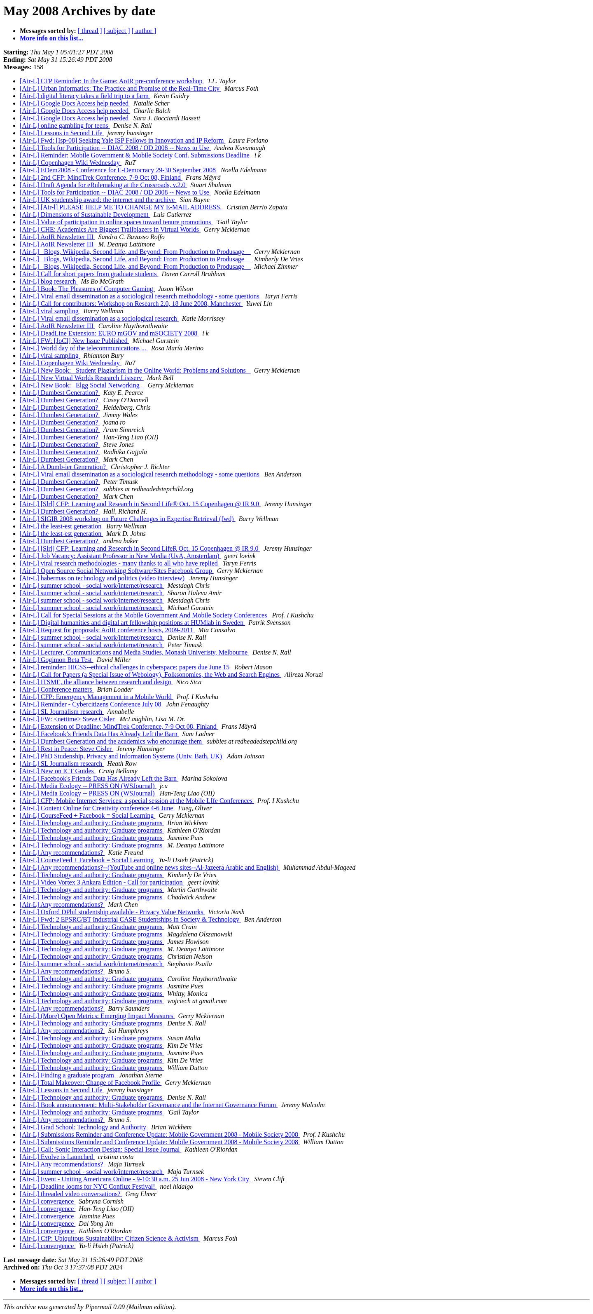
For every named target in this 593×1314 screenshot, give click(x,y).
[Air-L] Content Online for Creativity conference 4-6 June (97, 808)
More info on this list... (51, 38)
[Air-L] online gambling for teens (65, 125)
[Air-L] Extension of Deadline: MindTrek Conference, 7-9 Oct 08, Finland (119, 726)
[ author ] (144, 30)
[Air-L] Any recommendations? (62, 852)
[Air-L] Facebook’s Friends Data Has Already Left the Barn (99, 733)
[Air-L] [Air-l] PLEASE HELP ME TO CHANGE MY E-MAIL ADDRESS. (121, 207)
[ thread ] (90, 30)
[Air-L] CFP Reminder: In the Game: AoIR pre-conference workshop (112, 80)
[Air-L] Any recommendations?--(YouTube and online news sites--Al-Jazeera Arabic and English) (150, 867)
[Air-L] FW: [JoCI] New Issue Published (74, 340)
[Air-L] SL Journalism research (62, 711)
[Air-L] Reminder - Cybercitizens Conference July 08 (91, 704)
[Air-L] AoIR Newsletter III (57, 236)
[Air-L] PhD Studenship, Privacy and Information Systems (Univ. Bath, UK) (122, 756)
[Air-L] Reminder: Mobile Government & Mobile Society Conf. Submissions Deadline (135, 155)
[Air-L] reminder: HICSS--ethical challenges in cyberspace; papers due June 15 (125, 667)
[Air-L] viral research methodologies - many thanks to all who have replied (119, 563)
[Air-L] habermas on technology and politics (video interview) (103, 578)
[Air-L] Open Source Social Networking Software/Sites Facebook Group (117, 570)
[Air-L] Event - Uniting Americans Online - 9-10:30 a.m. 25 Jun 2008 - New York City (135, 1179)
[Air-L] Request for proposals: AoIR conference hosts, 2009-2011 (107, 630)
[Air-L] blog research (49, 281)
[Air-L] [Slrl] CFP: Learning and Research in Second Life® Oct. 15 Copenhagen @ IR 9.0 (140, 503)
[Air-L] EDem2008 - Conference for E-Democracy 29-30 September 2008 (118, 170)
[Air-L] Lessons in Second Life (62, 132)
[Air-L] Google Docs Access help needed (75, 103)
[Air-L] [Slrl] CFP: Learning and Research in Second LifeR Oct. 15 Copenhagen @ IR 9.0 (140, 548)
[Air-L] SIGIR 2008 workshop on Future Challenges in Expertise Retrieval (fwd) (128, 518)
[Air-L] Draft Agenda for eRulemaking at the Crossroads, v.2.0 (103, 184)
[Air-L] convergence (47, 1201)
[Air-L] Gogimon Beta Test (56, 659)
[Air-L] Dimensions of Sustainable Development (85, 214)
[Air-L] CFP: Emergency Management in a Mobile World (96, 696)
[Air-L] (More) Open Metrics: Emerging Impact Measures (97, 1015)
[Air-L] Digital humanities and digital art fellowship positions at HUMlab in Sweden (132, 622)
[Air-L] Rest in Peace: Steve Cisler (66, 748)
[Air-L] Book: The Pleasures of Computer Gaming (87, 288)
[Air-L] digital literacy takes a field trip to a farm (85, 95)
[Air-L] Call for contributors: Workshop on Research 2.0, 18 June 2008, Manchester (131, 303)
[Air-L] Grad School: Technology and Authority (84, 1127)
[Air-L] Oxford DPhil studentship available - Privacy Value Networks (112, 911)
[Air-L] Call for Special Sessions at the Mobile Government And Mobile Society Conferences (144, 615)
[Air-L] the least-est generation (61, 526)
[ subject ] (117, 30)
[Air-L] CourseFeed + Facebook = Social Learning (87, 815)
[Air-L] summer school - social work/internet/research (92, 585)
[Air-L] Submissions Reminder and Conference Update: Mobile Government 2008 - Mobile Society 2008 (160, 1134)
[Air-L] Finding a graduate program (68, 1075)
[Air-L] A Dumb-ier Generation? (63, 466)
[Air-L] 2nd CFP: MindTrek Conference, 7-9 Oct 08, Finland (101, 177)
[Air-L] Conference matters (57, 689)
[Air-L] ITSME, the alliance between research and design (96, 681)
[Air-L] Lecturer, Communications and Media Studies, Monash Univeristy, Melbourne (134, 652)
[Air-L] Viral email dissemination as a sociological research (99, 318)
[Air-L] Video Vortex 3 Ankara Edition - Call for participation (102, 882)
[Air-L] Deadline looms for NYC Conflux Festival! (88, 1186)
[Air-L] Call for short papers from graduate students (89, 273)
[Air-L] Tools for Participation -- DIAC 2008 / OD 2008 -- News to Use (115, 147)
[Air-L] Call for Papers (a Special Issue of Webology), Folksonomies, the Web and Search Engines (150, 674)
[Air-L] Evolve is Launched (57, 1156)
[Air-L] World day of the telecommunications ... (84, 348)
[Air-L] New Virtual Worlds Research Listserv (82, 377)
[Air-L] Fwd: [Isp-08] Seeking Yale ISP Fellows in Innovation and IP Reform (122, 140)
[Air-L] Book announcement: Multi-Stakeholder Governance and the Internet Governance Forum (149, 1104)
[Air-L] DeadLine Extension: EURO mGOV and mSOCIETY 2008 (109, 333)
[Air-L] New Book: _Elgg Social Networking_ (82, 385)
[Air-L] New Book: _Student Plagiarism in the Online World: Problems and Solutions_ (135, 370)
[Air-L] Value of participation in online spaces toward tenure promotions (116, 221)
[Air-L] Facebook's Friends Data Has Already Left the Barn (99, 778)
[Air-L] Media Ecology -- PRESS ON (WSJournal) (88, 785)
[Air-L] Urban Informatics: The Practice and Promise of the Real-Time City (120, 88)
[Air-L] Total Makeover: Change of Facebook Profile (90, 1082)
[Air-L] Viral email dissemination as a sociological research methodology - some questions (140, 296)
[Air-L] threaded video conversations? (71, 1193)
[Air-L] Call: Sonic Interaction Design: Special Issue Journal (100, 1149)
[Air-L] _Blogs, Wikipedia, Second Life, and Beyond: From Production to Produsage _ (135, 251)
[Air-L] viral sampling (50, 310)
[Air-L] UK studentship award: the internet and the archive (98, 199)
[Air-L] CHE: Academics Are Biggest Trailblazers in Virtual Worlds (110, 229)
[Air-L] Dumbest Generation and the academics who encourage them (111, 741)
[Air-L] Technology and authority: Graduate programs (92, 822)
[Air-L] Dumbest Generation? (60, 392)
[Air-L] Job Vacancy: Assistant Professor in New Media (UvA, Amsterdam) (120, 555)
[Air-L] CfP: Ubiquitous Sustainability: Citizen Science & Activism (110, 1238)
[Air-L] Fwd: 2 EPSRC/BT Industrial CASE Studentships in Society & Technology (130, 919)
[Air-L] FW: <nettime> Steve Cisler (68, 719)
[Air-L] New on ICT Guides (58, 770)
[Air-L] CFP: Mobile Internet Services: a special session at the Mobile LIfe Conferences (137, 800)
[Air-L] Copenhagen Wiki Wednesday (70, 162)
